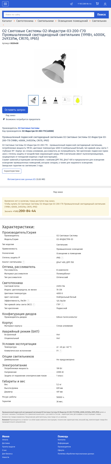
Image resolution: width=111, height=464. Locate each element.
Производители (64, 447)
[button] (62, 257)
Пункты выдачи (8, 447)
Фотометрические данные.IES (21, 179)
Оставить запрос (15, 109)
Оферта (61, 450)
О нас (4, 450)
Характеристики (11, 171)
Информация (63, 443)
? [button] (23, 262)
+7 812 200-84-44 (84, 4)
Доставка (6, 443)
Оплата (5, 440)
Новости (5, 457)
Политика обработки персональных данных (76, 454)
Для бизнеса (7, 454)
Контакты (61, 440)
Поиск (101, 14)
